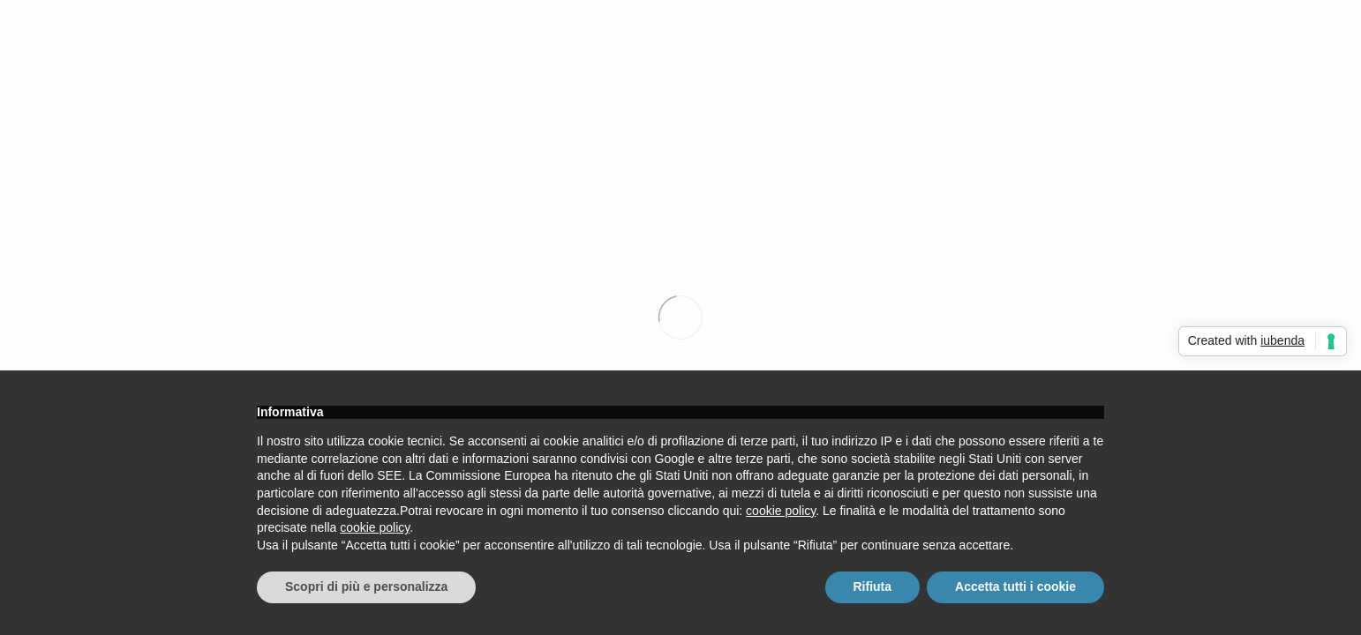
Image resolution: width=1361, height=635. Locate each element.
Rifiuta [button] (872, 586)
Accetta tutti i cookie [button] (1015, 586)
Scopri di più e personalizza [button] (366, 586)
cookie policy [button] (781, 511)
